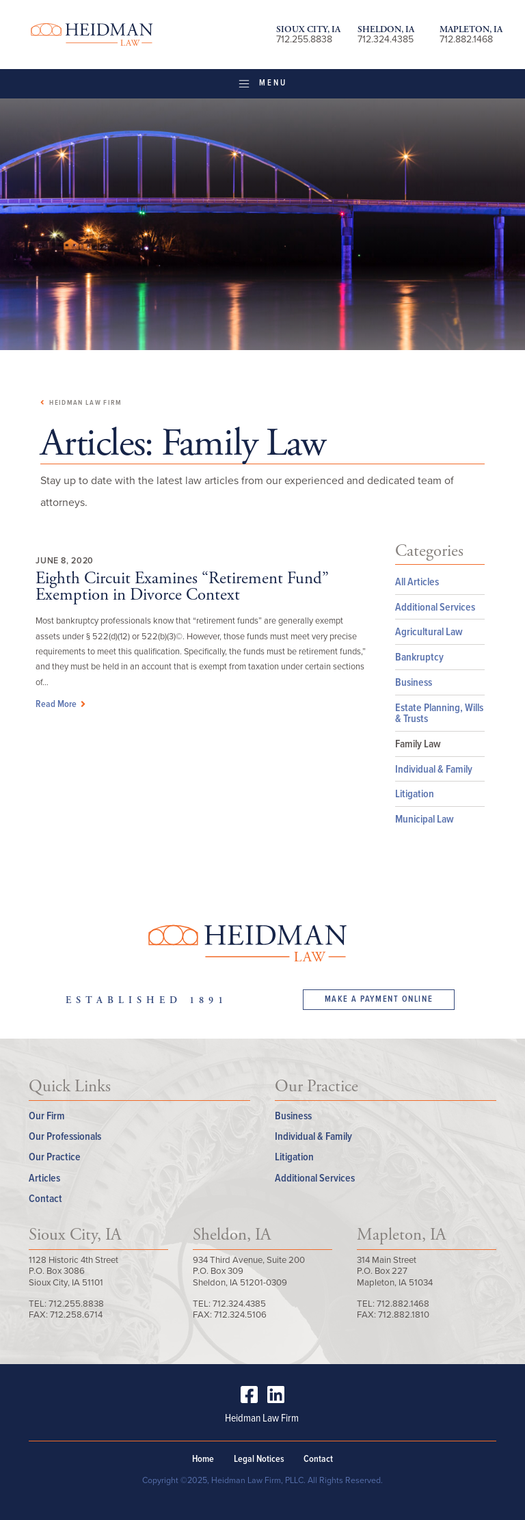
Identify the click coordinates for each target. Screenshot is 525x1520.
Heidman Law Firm (91, 34)
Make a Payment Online (379, 998)
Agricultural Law (429, 631)
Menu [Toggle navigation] (262, 83)
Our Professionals (65, 1136)
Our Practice (55, 1156)
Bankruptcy (419, 657)
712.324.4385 (386, 39)
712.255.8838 (304, 39)
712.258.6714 (76, 1314)
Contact (45, 1198)
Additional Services (435, 607)
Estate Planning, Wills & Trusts (439, 712)
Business (413, 682)
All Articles (417, 581)
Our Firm (47, 1115)
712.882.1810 (403, 1314)
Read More (62, 703)
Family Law (418, 743)
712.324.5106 (240, 1314)
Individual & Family (433, 769)
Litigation (414, 793)
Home (203, 1458)
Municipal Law (424, 819)
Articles (44, 1178)
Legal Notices (259, 1458)
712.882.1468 (466, 39)
